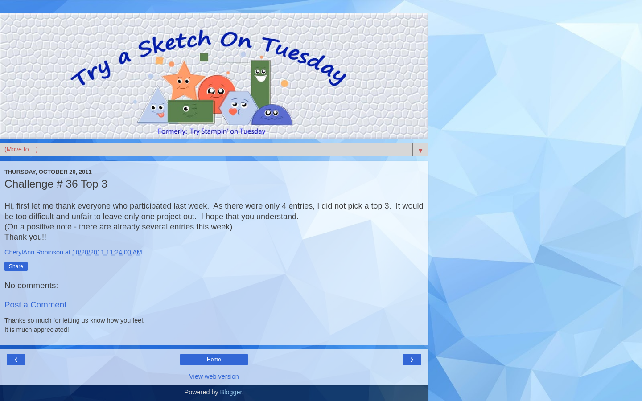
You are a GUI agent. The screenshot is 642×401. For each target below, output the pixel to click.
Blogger (231, 392)
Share (16, 266)
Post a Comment (35, 304)
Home (214, 359)
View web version (214, 376)
